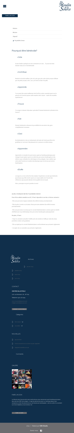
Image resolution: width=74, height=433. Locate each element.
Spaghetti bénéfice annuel (22, 347)
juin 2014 (17, 278)
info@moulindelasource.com (19, 303)
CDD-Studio (44, 426)
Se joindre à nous (20, 40)
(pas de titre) (18, 339)
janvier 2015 (30, 266)
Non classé (18, 322)
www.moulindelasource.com (19, 301)
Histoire (15, 28)
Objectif (15, 36)
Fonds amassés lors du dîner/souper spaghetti (27, 343)
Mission (15, 32)
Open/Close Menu (1, 6)
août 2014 (17, 274)
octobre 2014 (18, 270)
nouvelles (17, 326)
